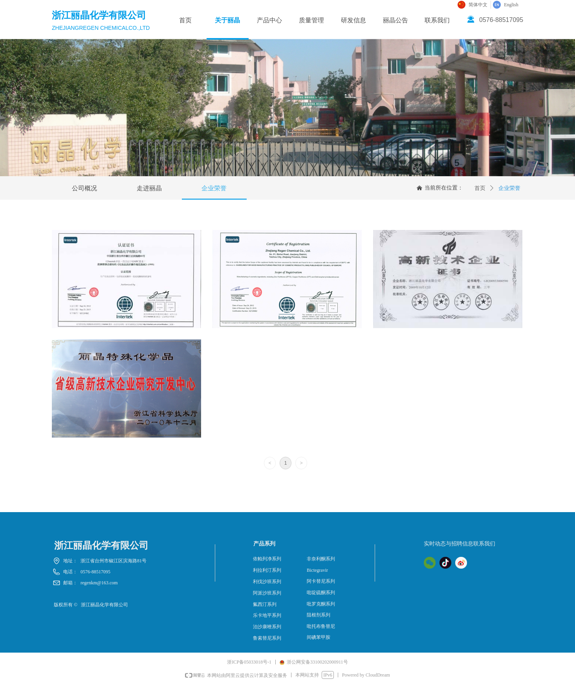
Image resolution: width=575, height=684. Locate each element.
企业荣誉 (509, 188)
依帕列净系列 (267, 559)
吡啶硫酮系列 (321, 592)
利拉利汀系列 (267, 570)
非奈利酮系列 (321, 559)
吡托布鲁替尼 (321, 626)
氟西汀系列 (265, 604)
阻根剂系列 (318, 615)
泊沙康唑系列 (267, 626)
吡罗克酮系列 (321, 604)
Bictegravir (317, 570)
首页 (479, 188)
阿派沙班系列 (267, 593)
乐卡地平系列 (267, 615)
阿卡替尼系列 (321, 581)
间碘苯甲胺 (318, 637)
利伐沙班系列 (267, 581)
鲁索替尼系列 (267, 638)
